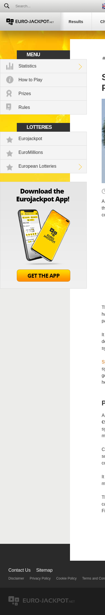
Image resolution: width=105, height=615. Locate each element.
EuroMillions (30, 152)
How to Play (30, 79)
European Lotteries (37, 166)
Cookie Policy (66, 578)
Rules (24, 107)
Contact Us (19, 570)
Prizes (24, 93)
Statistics (27, 66)
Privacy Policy (40, 578)
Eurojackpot (30, 138)
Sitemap (44, 570)
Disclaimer (16, 578)
